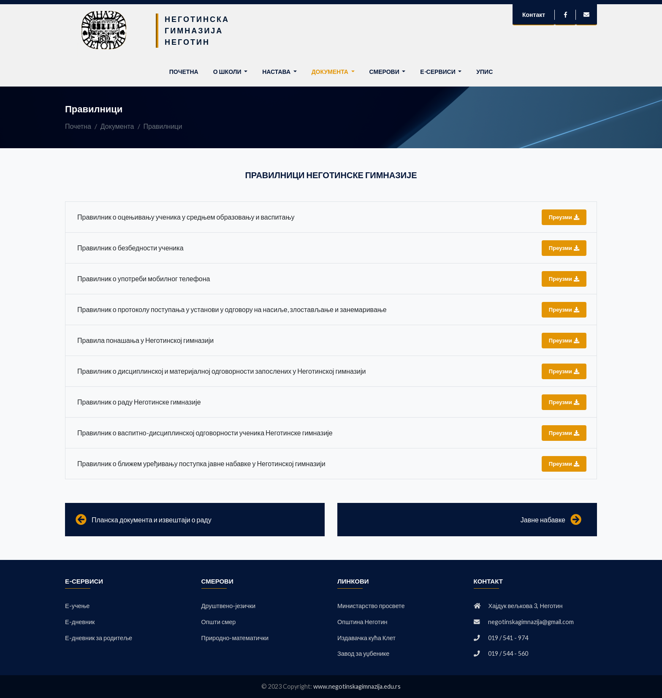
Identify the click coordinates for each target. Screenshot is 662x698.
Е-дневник (80, 621)
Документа (331, 71)
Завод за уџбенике (363, 653)
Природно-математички (235, 637)
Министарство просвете (371, 605)
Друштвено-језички (228, 605)
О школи (228, 71)
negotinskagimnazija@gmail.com (531, 621)
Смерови (385, 71)
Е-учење (77, 605)
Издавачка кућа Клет (366, 637)
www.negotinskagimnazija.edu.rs (357, 686)
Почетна (185, 71)
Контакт (533, 14)
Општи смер (218, 621)
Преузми (564, 217)
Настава (277, 71)
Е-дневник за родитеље (98, 637)
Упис (484, 71)
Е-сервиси (438, 71)
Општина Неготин (362, 621)
